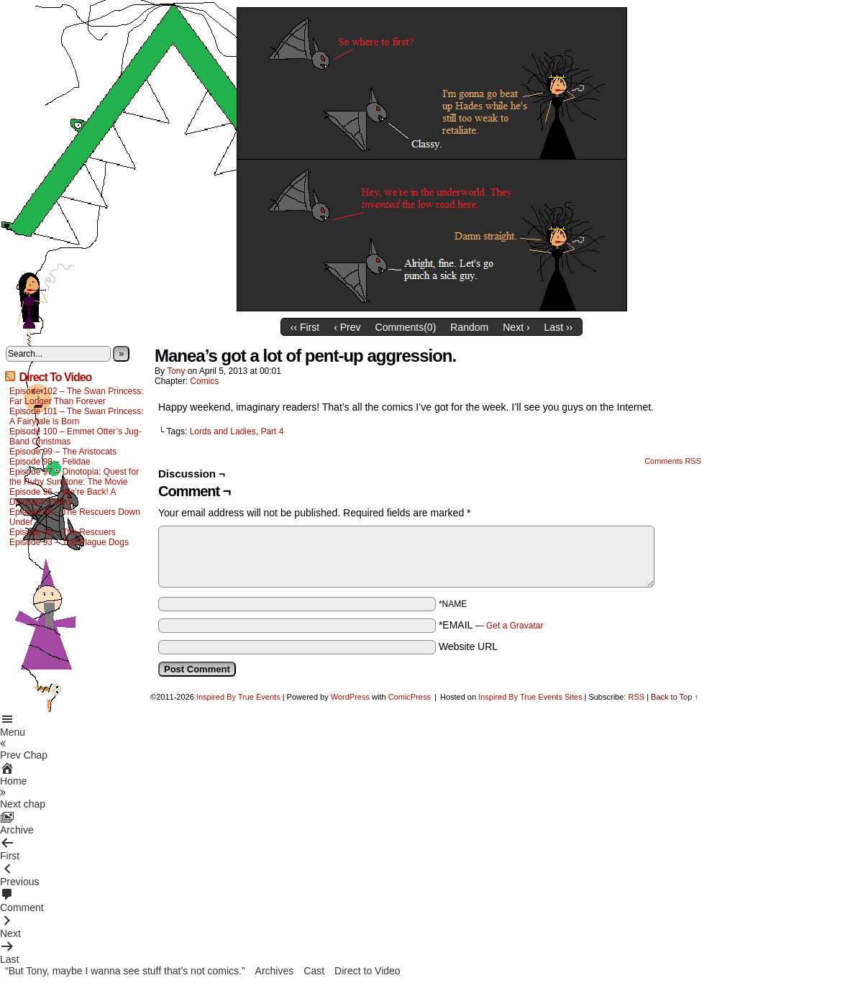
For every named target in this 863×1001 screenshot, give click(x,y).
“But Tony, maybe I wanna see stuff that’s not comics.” (125, 971)
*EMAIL (491, 625)
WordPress (350, 697)
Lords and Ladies (223, 431)
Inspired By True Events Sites (530, 697)
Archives (274, 971)
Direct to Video (367, 971)
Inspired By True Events (238, 697)
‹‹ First (305, 327)
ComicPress (409, 697)
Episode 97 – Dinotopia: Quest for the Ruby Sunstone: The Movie (74, 477)
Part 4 (271, 431)
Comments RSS (672, 461)
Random (469, 327)
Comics (204, 381)
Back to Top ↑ (674, 697)
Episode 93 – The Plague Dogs (69, 542)
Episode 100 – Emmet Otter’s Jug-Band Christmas (75, 436)
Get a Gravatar (514, 626)
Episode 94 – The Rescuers (62, 532)
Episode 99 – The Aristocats (63, 452)
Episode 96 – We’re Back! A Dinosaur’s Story (62, 497)
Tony (176, 371)
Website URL (468, 646)
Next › (516, 327)
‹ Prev (347, 327)
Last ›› (558, 327)
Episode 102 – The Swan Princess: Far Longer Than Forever (76, 396)
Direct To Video (55, 377)
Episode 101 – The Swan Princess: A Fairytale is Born (76, 416)
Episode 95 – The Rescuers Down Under (74, 517)
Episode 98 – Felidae (50, 462)
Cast (313, 971)
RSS (636, 697)
